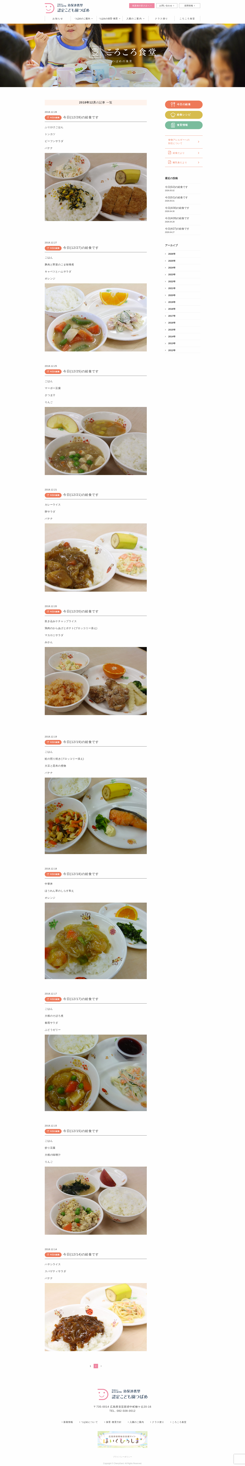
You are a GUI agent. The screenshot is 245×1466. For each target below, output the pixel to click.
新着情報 (67, 1422)
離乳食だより (184, 162)
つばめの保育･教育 (109, 18)
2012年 (170, 350)
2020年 (170, 295)
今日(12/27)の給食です (81, 247)
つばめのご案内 (84, 18)
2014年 (170, 336)
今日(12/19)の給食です (81, 742)
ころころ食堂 (178, 1422)
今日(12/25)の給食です (81, 371)
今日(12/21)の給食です (81, 494)
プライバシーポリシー (122, 1457)
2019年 (170, 302)
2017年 (170, 316)
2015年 (170, 329)
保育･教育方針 (113, 1422)
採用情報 (189, 5)
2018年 (170, 309)
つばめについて (88, 1422)
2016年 (170, 322)
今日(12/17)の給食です (81, 999)
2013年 (170, 343)
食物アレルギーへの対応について (184, 142)
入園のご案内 (135, 18)
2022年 (170, 281)
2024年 (170, 267)
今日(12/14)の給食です (81, 1254)
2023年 (170, 274)
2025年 (170, 261)
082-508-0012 (126, 1411)
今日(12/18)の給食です (81, 874)
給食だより (184, 153)
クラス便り (157, 1422)
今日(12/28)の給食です (81, 117)
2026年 (170, 254)
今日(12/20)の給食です (81, 611)
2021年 (170, 288)
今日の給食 (53, 117)
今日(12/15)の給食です (81, 1131)
